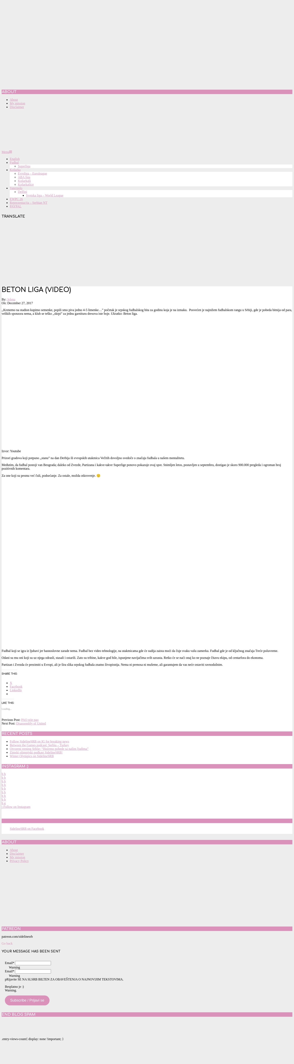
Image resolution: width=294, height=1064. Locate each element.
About (14, 850)
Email (9, 963)
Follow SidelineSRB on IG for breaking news (39, 741)
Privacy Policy (19, 861)
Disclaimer (17, 853)
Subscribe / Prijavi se (27, 1000)
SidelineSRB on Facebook (31, 821)
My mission (17, 857)
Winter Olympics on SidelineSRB (32, 756)
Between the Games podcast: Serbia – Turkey (39, 745)
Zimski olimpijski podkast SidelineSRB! (36, 752)
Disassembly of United (31, 723)
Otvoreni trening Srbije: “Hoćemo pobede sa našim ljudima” (49, 748)
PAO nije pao (30, 720)
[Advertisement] (147, 252)
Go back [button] (7, 943)
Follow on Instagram (16, 806)
